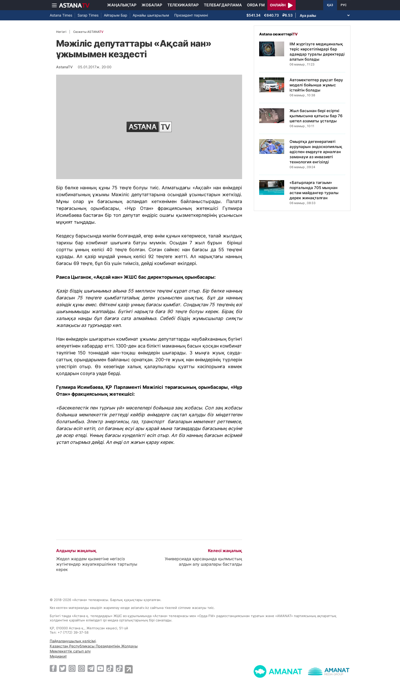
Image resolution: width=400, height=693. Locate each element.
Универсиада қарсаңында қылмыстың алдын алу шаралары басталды (203, 561)
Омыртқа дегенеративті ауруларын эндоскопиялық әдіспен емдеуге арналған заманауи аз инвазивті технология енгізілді (316, 151)
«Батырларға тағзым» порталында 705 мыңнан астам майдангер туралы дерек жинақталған (314, 190)
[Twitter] (62, 668)
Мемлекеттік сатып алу (70, 651)
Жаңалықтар (121, 5)
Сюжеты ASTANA (88, 32)
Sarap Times (88, 15)
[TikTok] (109, 668)
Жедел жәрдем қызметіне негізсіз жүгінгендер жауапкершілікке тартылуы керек (96, 564)
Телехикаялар (183, 5)
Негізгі (61, 32)
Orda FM (256, 5)
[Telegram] (91, 668)
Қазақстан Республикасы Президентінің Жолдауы (94, 646)
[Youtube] (100, 668)
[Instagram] (72, 668)
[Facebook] (53, 668)
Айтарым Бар (115, 15)
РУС (344, 5)
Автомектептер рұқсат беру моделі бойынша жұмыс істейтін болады (316, 84)
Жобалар (152, 5)
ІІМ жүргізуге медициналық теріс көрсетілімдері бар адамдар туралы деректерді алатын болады (317, 52)
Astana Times (61, 15)
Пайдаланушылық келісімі (73, 641)
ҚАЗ (330, 5)
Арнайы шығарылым (151, 15)
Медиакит (58, 656)
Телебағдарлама (223, 5)
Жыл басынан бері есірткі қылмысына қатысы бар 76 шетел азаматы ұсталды (316, 115)
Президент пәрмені (191, 15)
